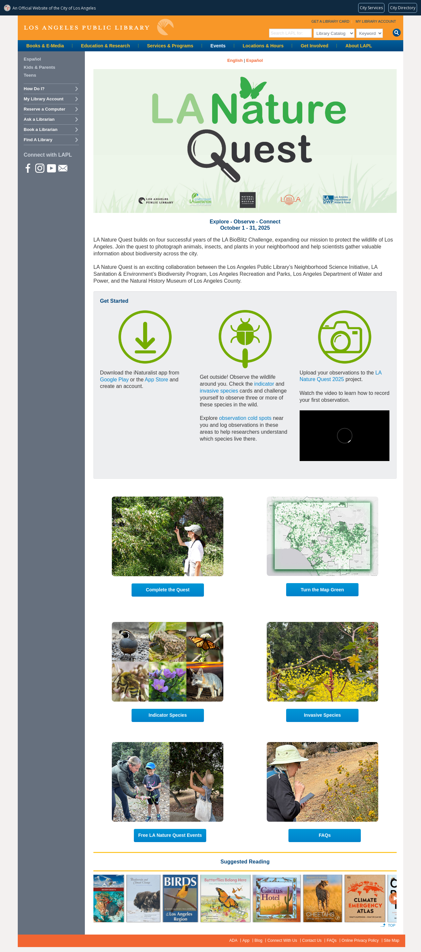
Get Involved (314, 45)
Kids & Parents (39, 67)
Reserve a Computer (44, 109)
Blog (258, 940)
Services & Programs (170, 45)
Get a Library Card (330, 21)
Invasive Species (322, 715)
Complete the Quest (168, 589)
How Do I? (34, 88)
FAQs (325, 835)
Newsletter (62, 168)
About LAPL (358, 45)
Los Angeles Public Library (99, 27)
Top (391, 925)
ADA (233, 940)
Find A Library (38, 139)
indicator (264, 384)
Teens (30, 75)
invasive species (219, 391)
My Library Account (376, 21)
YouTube (51, 168)
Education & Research (105, 45)
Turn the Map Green (322, 589)
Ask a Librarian (39, 119)
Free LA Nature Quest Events (170, 835)
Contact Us (312, 940)
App (245, 940)
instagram (39, 168)
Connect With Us (282, 940)
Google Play (114, 379)
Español (32, 59)
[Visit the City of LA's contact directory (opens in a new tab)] (402, 8)
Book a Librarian (41, 129)
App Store (156, 379)
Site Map (391, 940)
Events (218, 45)
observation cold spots (245, 418)
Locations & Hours (263, 45)
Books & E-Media (45, 45)
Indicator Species (168, 715)
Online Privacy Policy (360, 940)
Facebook (28, 168)
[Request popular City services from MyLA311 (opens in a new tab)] (371, 8)
